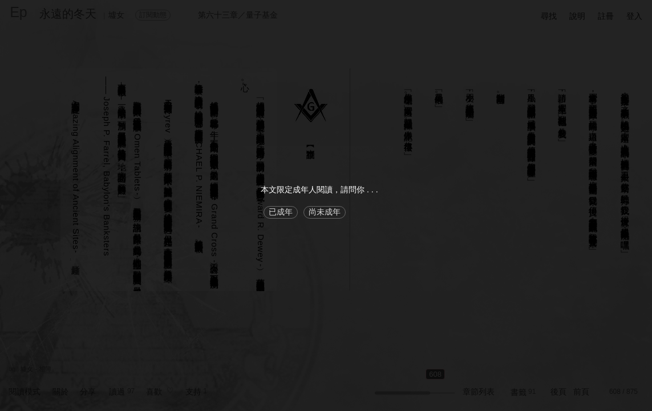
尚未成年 (325, 211)
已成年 (281, 211)
